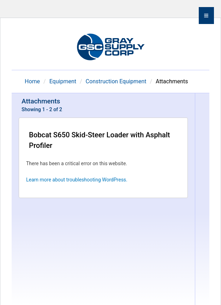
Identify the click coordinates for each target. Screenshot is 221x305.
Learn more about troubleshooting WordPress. (76, 180)
